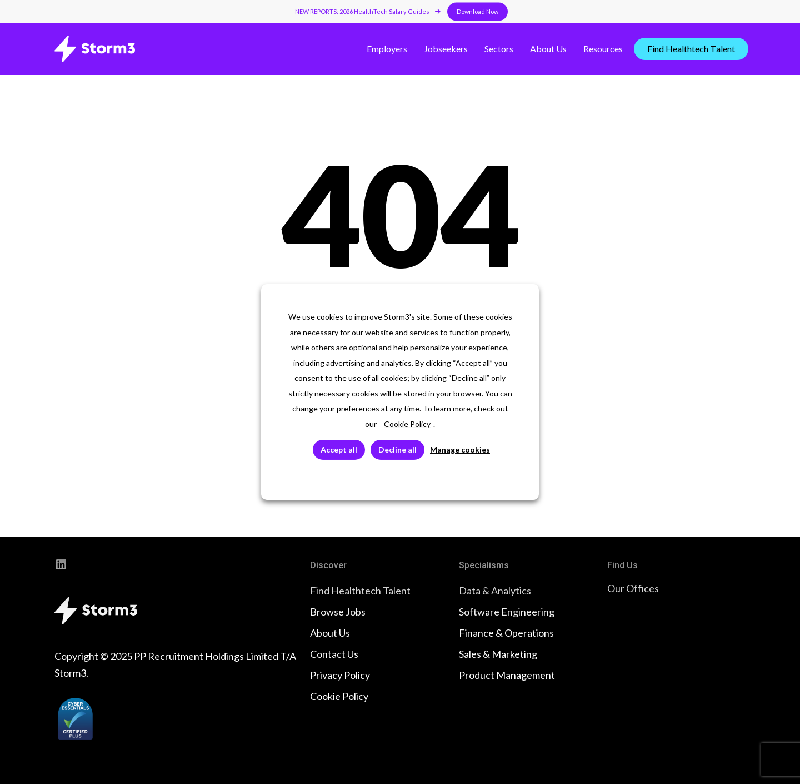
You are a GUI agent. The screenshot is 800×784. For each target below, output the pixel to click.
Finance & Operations (506, 633)
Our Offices (633, 588)
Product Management (507, 675)
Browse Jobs (338, 612)
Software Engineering (506, 612)
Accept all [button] (339, 449)
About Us (330, 633)
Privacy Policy (340, 675)
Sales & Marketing (498, 654)
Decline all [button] (397, 449)
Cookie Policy (339, 696)
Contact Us (334, 654)
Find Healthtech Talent (360, 590)
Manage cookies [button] (460, 449)
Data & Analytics (495, 590)
